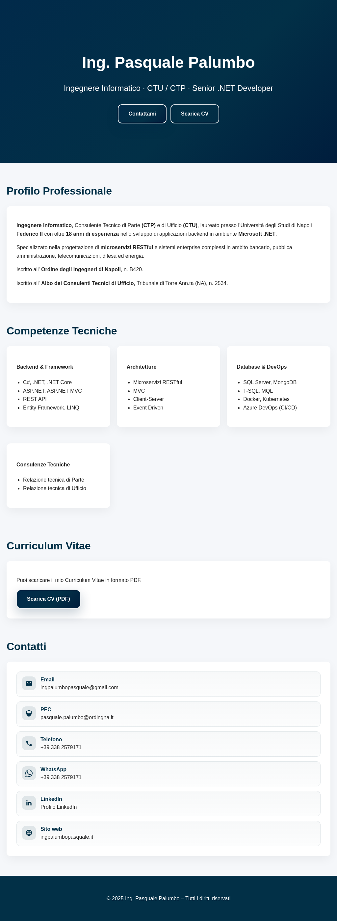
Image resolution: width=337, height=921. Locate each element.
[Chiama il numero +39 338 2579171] (168, 744)
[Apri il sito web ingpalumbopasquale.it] (168, 833)
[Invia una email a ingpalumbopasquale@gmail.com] (168, 684)
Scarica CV (195, 114)
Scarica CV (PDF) (48, 599)
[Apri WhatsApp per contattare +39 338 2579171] (168, 774)
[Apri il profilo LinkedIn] (168, 803)
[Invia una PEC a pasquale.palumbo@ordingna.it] (168, 714)
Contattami (142, 114)
